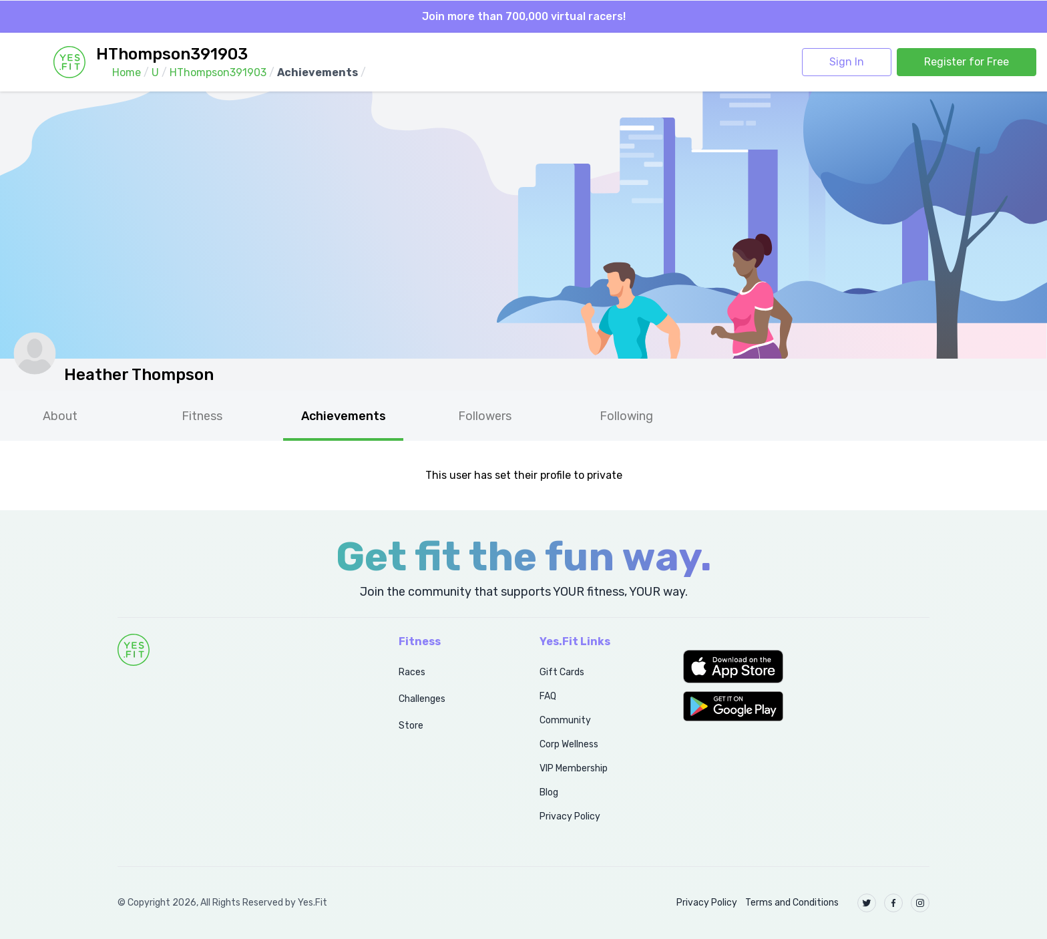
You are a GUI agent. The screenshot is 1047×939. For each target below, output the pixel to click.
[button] (806, 666)
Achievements (343, 416)
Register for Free (966, 61)
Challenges (422, 699)
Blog (549, 792)
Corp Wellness (569, 744)
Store (411, 725)
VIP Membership (574, 768)
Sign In (846, 61)
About (60, 416)
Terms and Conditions (792, 902)
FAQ (548, 696)
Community (565, 720)
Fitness (202, 416)
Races (412, 672)
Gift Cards (562, 672)
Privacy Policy (570, 816)
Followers (484, 416)
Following (626, 416)
